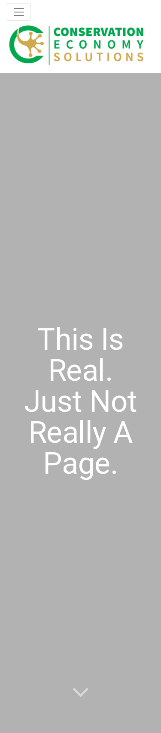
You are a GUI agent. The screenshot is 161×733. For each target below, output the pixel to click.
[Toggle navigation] (19, 12)
